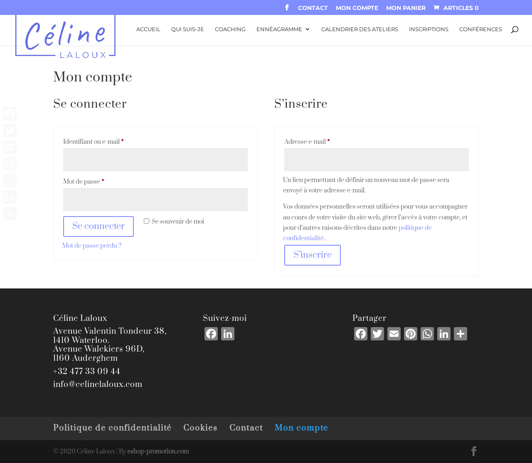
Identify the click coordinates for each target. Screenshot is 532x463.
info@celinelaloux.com (98, 384)
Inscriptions (428, 29)
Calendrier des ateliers (359, 29)
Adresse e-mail (322, 141)
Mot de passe (99, 181)
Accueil (148, 29)
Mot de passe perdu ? (91, 246)
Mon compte (357, 8)
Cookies (200, 428)
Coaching (230, 29)
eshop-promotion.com (158, 452)
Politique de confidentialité (112, 428)
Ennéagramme (279, 29)
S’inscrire (312, 255)
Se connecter (98, 226)
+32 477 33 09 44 (87, 372)
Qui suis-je (187, 29)
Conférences (480, 29)
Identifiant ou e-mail (108, 141)
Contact (313, 8)
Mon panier (406, 8)
